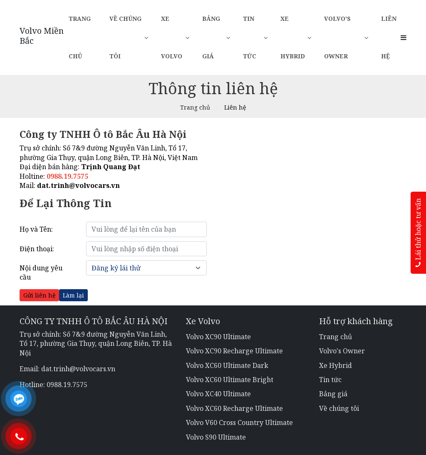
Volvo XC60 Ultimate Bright (229, 379)
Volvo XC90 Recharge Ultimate (234, 350)
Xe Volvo (175, 37)
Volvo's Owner (346, 37)
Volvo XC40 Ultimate (218, 393)
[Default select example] (146, 267)
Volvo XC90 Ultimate (218, 336)
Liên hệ (388, 37)
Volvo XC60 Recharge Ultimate (234, 408)
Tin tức (255, 37)
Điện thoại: (37, 248)
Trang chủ (80, 37)
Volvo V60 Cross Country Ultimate (239, 422)
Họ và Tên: (36, 229)
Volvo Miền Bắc (42, 36)
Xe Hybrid (296, 37)
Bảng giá (216, 37)
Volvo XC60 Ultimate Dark (227, 365)
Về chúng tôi (129, 37)
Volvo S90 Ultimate (216, 437)
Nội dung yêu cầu (41, 272)
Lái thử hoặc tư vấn (418, 232)
